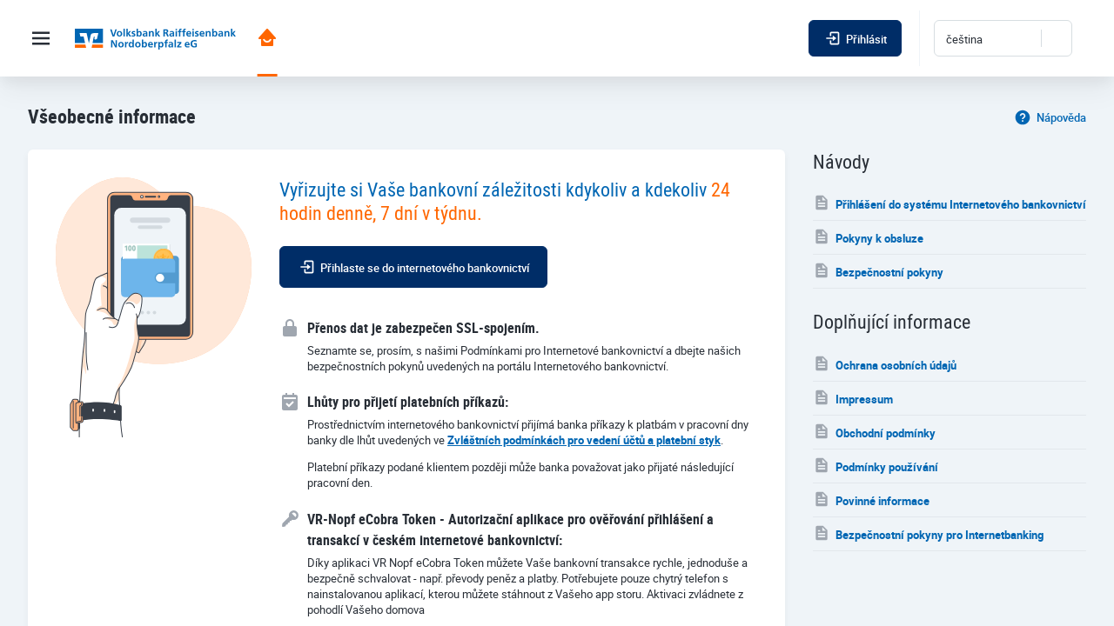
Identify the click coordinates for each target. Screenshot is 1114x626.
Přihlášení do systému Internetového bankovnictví (949, 203)
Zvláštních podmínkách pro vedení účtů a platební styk (584, 440)
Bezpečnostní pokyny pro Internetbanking (928, 533)
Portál (267, 37)
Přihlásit (855, 38)
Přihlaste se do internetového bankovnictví (413, 267)
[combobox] (1003, 38)
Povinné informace (871, 499)
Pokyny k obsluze (868, 237)
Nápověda (1050, 116)
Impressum (853, 398)
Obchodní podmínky (874, 432)
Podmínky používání (875, 465)
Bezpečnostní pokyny (878, 271)
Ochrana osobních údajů (884, 364)
